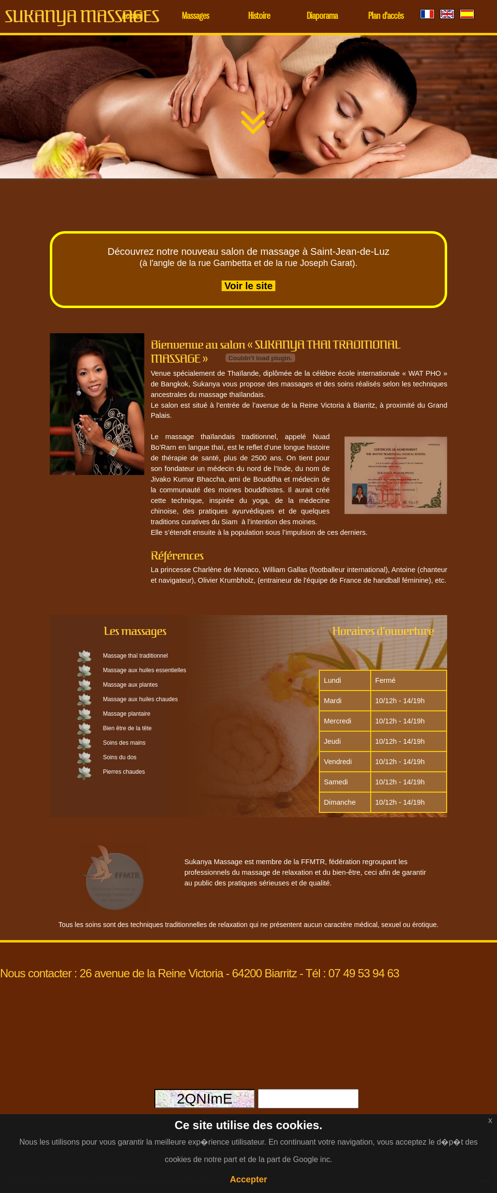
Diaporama (322, 16)
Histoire (259, 16)
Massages (195, 16)
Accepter (248, 1179)
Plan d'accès (386, 16)
